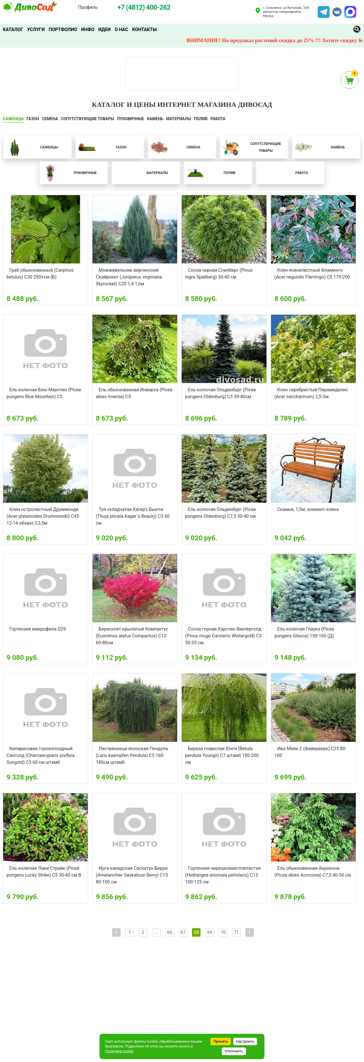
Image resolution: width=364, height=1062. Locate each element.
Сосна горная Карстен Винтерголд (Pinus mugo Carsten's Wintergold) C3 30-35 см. (223, 635)
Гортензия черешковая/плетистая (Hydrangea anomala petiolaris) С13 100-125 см (223, 875)
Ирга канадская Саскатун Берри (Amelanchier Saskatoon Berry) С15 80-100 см (132, 875)
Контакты (144, 29)
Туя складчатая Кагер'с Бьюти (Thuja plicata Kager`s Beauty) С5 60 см (132, 516)
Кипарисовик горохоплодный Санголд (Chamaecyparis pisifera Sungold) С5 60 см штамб (41, 755)
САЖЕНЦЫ (13, 118)
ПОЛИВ (201, 118)
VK (334, 9)
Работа (218, 118)
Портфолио (63, 29)
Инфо (87, 29)
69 (209, 932)
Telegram (324, 9)
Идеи (104, 29)
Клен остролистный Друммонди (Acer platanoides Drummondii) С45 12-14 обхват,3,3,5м (43, 516)
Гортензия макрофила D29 (37, 629)
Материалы (178, 118)
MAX (349, 9)
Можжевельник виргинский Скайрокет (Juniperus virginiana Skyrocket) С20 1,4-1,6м (129, 277)
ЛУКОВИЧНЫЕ (130, 118)
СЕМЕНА (50, 118)
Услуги (36, 29)
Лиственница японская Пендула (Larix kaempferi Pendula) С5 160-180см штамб (132, 755)
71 (236, 932)
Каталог (13, 29)
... (156, 932)
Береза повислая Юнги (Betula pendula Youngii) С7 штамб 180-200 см (222, 755)
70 (223, 932)
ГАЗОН (32, 118)
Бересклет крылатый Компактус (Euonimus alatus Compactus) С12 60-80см (132, 635)
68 (196, 932)
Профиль (88, 7)
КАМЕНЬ (155, 118)
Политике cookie (119, 1051)
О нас (121, 29)
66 (169, 932)
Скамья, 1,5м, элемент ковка (308, 509)
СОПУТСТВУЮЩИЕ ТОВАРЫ (87, 118)
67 (183, 932)
